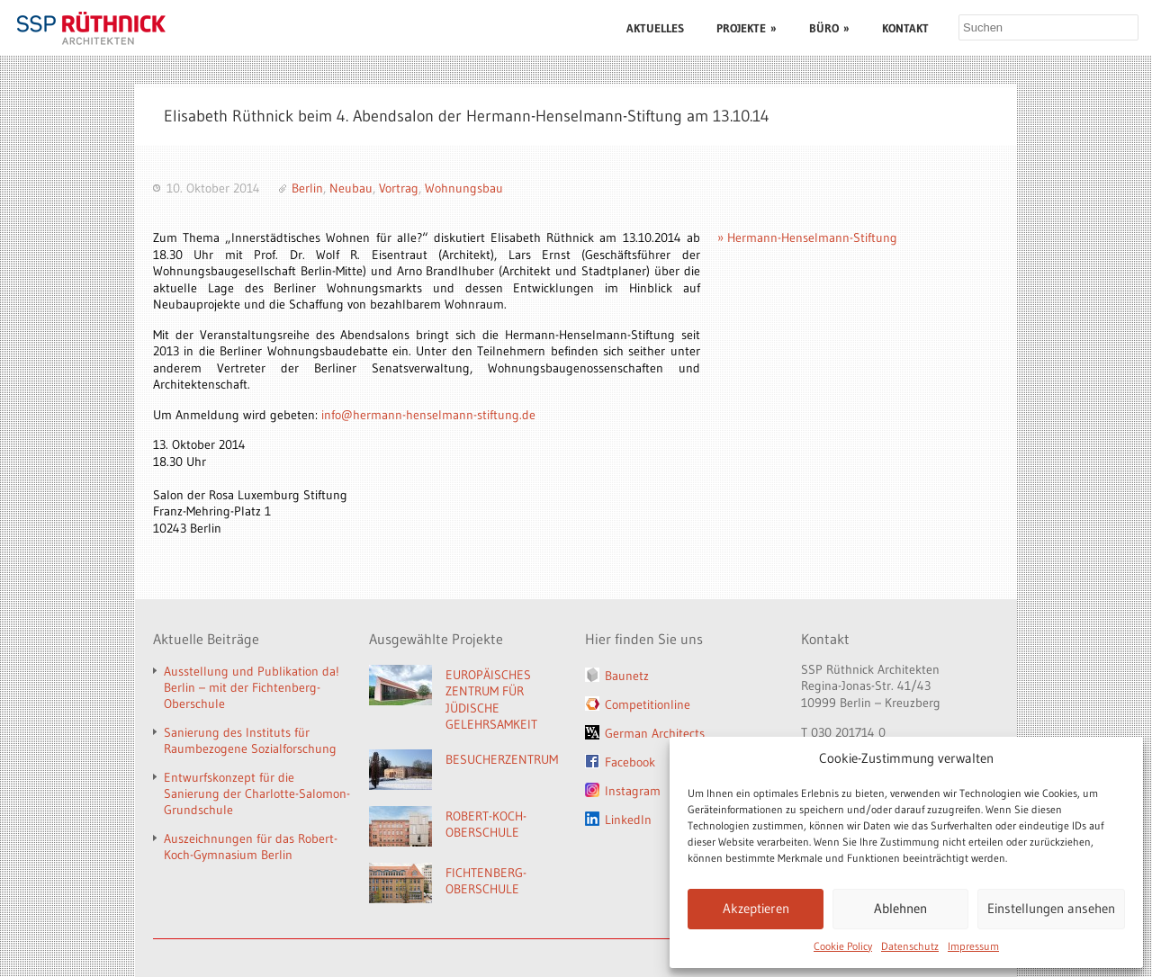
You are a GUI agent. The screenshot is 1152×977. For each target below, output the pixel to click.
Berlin (307, 188)
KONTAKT (905, 28)
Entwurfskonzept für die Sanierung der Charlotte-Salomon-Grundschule (257, 793)
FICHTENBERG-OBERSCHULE (486, 881)
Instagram (633, 791)
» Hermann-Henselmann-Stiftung (807, 237)
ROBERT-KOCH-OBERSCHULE (486, 824)
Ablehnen (900, 908)
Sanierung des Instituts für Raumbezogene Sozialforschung (250, 740)
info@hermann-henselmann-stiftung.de (428, 415)
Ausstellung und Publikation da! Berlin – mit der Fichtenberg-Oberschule (251, 687)
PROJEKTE (746, 28)
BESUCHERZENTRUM (502, 759)
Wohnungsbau (464, 188)
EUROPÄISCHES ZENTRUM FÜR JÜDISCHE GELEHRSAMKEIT (491, 700)
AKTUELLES (655, 28)
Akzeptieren (756, 908)
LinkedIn (628, 819)
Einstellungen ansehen (1051, 908)
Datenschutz (910, 946)
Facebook (630, 762)
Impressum (973, 946)
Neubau (351, 188)
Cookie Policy (843, 946)
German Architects (655, 733)
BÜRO (829, 28)
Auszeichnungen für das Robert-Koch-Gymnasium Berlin (251, 846)
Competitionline (647, 704)
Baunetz (627, 676)
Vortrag (398, 188)
